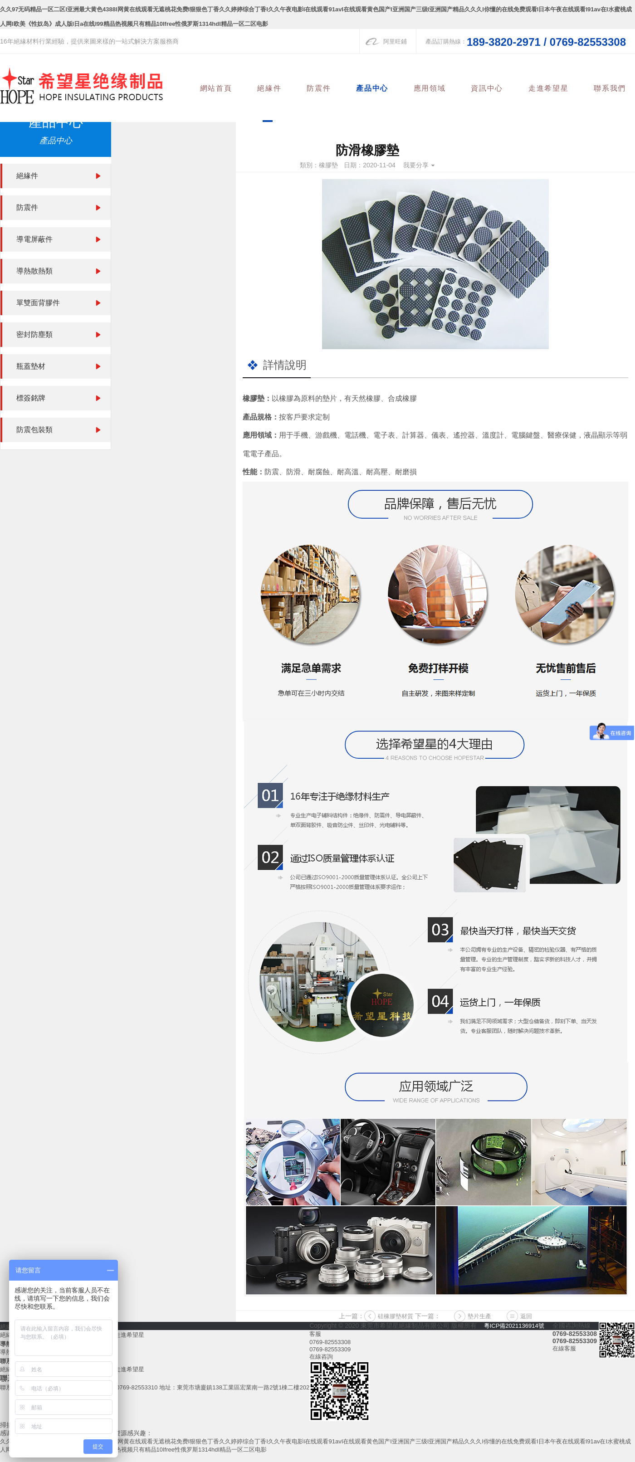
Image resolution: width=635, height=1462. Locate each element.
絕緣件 (276, 87)
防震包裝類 (34, 430)
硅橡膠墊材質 (395, 1316)
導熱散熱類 (34, 271)
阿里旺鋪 (395, 41)
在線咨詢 (321, 1356)
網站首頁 (224, 87)
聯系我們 (610, 87)
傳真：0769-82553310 (127, 1387)
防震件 (325, 87)
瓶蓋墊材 (30, 366)
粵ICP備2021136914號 (514, 1325)
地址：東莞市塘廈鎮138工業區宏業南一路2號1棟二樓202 (234, 1387)
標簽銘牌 (30, 398)
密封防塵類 (34, 334)
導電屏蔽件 (34, 239)
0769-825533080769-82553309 (330, 1346)
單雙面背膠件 (38, 303)
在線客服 (564, 1348)
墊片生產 (479, 1316)
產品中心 (377, 87)
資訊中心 (490, 87)
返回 (526, 1316)
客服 (315, 1333)
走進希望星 (550, 87)
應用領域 (434, 87)
